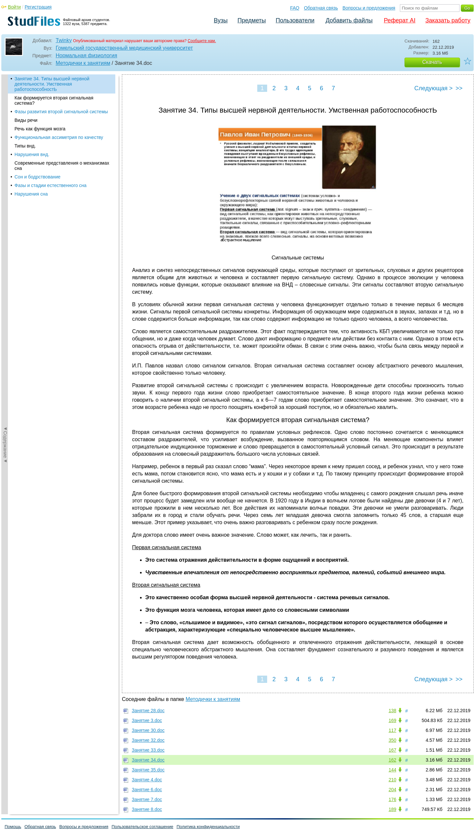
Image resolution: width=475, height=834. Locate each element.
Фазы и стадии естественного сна (50, 185)
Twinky (64, 40)
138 (392, 710)
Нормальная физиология (86, 55)
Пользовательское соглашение (142, 826)
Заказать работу (447, 20)
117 (392, 730)
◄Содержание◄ (5, 189)
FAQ (294, 8)
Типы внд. (25, 145)
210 (392, 779)
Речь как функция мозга (40, 128)
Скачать (432, 62)
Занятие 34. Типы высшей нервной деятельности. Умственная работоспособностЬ (51, 84)
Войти (14, 7)
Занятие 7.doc (147, 799)
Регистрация (38, 7)
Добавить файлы (349, 20)
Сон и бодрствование (37, 176)
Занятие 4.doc (147, 779)
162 (392, 760)
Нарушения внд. (31, 154)
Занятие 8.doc (147, 809)
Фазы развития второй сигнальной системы (61, 111)
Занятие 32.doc (148, 740)
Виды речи (26, 120)
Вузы (221, 20)
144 (392, 769)
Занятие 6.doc (147, 789)
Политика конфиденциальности (208, 826)
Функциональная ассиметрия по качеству (58, 137)
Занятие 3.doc (147, 720)
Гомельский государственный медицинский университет (124, 48)
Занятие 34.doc (148, 760)
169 (392, 720)
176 (392, 799)
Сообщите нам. (202, 41)
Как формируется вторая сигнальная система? (53, 100)
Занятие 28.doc (148, 710)
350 (392, 740)
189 (392, 809)
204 (392, 789)
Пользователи (295, 20)
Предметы (252, 20)
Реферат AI (399, 20)
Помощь (13, 826)
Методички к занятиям (83, 63)
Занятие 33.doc (148, 750)
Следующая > (433, 88)
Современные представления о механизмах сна (61, 165)
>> (459, 88)
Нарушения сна (31, 194)
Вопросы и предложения (369, 8)
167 (392, 750)
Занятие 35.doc (148, 769)
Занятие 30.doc (148, 730)
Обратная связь (321, 8)
